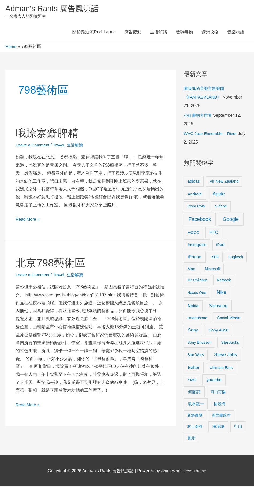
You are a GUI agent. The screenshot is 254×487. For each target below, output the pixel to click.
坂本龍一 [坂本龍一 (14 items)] (196, 404)
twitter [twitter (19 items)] (193, 368)
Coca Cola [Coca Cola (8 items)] (196, 207)
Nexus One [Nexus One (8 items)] (196, 293)
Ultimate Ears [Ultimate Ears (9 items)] (221, 368)
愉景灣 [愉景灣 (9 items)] (219, 405)
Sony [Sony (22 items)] (193, 330)
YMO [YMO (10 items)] (192, 380)
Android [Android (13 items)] (195, 194)
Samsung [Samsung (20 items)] (218, 306)
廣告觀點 (132, 33)
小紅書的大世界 (199, 116)
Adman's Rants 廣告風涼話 (53, 9)
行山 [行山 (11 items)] (238, 427)
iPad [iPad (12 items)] (220, 245)
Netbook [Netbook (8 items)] (224, 280)
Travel (60, 145)
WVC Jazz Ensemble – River (211, 134)
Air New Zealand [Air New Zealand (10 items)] (224, 182)
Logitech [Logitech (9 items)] (236, 258)
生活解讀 (158, 33)
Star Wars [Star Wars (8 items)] (195, 355)
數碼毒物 (184, 33)
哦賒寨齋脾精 (48, 133)
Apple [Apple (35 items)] (218, 194)
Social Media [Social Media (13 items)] (228, 318)
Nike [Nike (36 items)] (221, 293)
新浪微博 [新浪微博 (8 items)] (194, 416)
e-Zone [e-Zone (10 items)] (221, 207)
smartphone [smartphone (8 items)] (197, 318)
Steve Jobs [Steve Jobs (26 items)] (225, 355)
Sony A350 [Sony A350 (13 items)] (219, 330)
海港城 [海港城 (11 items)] (218, 427)
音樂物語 (235, 33)
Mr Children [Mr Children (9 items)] (197, 280)
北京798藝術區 (51, 263)
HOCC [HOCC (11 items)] (193, 233)
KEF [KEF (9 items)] (215, 258)
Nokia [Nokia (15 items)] (193, 306)
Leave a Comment (33, 145)
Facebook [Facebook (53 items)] (200, 220)
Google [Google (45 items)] (231, 220)
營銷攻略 (210, 33)
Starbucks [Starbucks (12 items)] (230, 343)
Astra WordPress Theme (183, 471)
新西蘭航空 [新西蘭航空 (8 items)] (221, 416)
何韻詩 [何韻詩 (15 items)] (194, 392)
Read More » (28, 219)
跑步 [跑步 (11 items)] (192, 439)
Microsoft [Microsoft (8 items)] (212, 269)
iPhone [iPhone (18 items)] (194, 257)
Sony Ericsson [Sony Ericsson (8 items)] (199, 343)
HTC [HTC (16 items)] (214, 233)
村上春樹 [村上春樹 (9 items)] (194, 427)
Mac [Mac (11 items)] (191, 269)
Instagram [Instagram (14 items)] (197, 245)
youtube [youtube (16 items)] (214, 380)
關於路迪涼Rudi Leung (94, 33)
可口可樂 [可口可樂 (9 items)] (218, 393)
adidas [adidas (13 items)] (194, 181)
